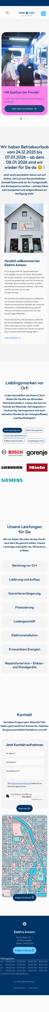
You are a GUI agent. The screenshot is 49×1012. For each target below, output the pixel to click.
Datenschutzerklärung (21, 783)
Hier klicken (26, 797)
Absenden (24, 808)
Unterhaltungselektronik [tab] (15, 435)
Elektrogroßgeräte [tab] (12, 430)
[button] (21, 118)
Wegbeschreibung (24, 897)
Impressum (33, 987)
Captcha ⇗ (37, 799)
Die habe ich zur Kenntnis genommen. (25, 785)
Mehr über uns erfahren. (24, 108)
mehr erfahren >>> (12, 337)
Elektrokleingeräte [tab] (34, 430)
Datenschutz (19, 987)
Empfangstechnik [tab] (36, 441)
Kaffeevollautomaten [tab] (13, 441)
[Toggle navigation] (43, 13)
